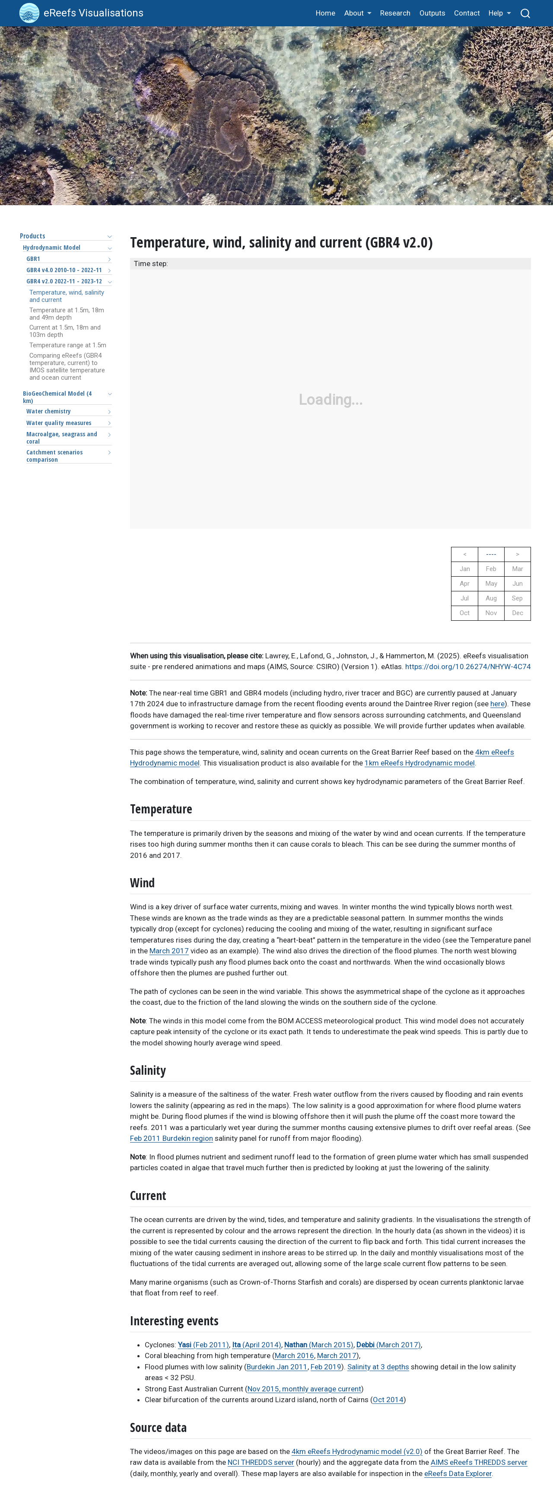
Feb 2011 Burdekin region (171, 1138)
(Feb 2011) (203, 1344)
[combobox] (525, 13)
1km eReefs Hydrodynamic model (420, 763)
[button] (358, 13)
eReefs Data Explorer (458, 1473)
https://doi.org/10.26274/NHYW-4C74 (468, 666)
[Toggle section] (107, 236)
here (497, 703)
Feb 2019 (326, 1366)
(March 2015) (318, 1344)
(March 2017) (388, 1344)
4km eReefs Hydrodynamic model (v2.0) (357, 1451)
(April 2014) (256, 1344)
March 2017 (169, 950)
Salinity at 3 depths (378, 1366)
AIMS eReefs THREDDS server (479, 1462)
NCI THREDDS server (261, 1462)
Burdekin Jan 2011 (277, 1366)
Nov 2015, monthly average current (304, 1388)
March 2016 (294, 1355)
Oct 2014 (388, 1399)
